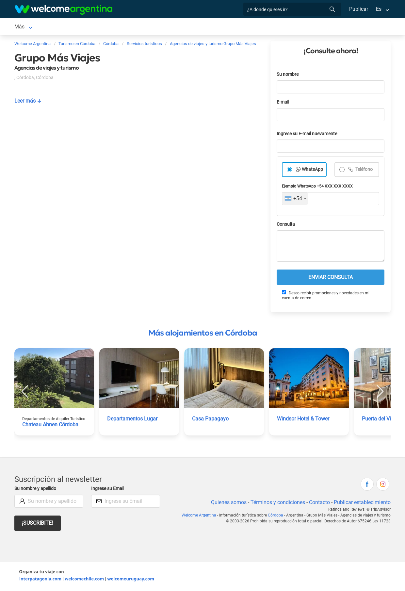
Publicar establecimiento (362, 504)
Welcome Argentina (201, 516)
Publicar (358, 9)
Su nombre (288, 75)
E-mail (283, 103)
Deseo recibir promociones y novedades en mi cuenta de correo (325, 296)
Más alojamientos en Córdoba (202, 334)
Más (288, 27)
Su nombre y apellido (36, 490)
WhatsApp (312, 170)
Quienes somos (227, 504)
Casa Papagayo (210, 420)
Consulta (286, 225)
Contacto (318, 504)
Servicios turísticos (170, 27)
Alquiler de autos (116, 27)
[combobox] (295, 200)
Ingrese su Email (108, 490)
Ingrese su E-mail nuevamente (309, 135)
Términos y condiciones (276, 504)
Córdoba (24, 27)
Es (378, 9)
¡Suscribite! (38, 524)
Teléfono (364, 170)
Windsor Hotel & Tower (304, 420)
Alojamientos (61, 27)
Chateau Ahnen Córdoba (50, 426)
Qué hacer (263, 27)
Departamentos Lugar (132, 420)
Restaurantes (228, 27)
